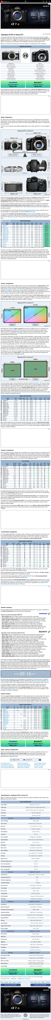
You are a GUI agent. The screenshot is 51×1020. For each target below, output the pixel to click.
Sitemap (19, 982)
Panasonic (48, 982)
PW (43, 34)
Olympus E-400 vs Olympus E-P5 (23, 764)
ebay (44, 579)
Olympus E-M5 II (6, 230)
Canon (31, 982)
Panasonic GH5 (5, 239)
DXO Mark (36, 383)
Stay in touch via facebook (11, 984)
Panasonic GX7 (5, 723)
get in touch (24, 976)
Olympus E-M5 (5, 229)
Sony (39, 982)
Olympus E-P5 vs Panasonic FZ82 (23, 766)
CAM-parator (12, 756)
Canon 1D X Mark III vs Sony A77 (7, 764)
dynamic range (7, 288)
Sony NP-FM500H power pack (27, 211)
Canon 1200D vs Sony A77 (6, 763)
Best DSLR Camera (12, 682)
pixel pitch (14, 330)
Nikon (35, 982)
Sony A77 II (5, 244)
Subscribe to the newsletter (40, 984)
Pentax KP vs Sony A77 (38, 766)
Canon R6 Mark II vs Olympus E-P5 (7, 766)
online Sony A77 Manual (19, 583)
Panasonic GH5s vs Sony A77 (39, 764)
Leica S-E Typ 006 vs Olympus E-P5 (7, 767)
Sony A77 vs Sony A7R (38, 767)
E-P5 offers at (13, 84)
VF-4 (17, 457)
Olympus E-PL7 (5, 235)
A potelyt (5, 1)
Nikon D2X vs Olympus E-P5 (22, 763)
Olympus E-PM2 (5, 237)
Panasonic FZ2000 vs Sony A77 (40, 763)
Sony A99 (4, 246)
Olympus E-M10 (5, 231)
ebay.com (46, 225)
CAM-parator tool (11, 216)
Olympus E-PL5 (5, 234)
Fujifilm (43, 982)
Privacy (14, 982)
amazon (14, 688)
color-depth (19, 288)
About (2, 982)
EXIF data (24, 577)
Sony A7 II (4, 242)
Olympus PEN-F (5, 238)
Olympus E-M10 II (6, 233)
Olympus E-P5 (5, 225)
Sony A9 (4, 243)
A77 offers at (38, 84)
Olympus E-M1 (5, 228)
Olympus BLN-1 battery (34, 210)
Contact (6, 982)
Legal (10, 982)
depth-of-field (8, 291)
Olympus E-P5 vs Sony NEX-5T (23, 767)
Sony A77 (4, 226)
